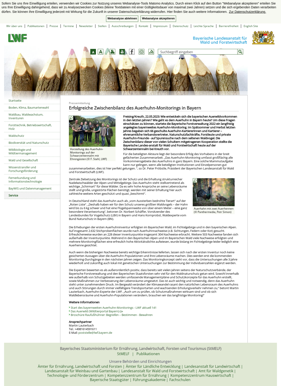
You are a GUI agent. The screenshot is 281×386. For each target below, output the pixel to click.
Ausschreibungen (123, 26)
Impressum (160, 26)
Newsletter (86, 26)
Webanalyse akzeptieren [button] (158, 18)
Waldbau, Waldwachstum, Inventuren (26, 116)
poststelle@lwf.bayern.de (95, 333)
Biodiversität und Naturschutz (29, 143)
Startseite (15, 100)
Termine (68, 26)
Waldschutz (16, 136)
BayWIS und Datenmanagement (30, 188)
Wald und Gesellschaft (23, 160)
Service (13, 195)
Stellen (102, 26)
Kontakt (143, 26)
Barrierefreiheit (228, 26)
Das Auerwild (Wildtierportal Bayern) (97, 311)
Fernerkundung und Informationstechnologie (25, 179)
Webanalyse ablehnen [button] (122, 18)
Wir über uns (14, 26)
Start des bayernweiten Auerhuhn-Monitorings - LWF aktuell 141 (113, 308)
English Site (251, 26)
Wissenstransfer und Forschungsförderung (23, 169)
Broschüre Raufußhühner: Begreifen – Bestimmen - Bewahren (112, 315)
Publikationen (35, 26)
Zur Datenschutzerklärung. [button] (247, 12)
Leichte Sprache (204, 26)
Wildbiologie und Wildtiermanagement (23, 151)
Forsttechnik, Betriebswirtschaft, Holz (30, 127)
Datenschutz (180, 26)
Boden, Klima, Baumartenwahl (29, 107)
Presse (54, 26)
